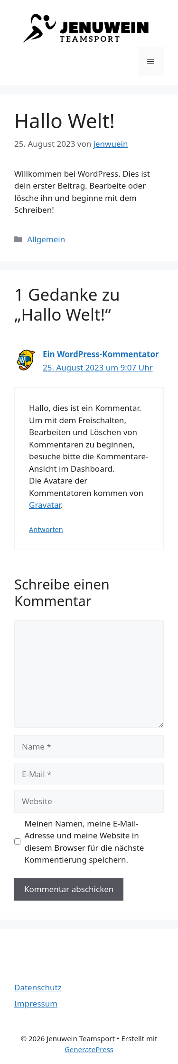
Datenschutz (38, 987)
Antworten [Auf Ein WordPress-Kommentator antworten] (46, 529)
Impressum (35, 1003)
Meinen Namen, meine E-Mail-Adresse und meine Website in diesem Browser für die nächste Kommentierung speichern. (84, 841)
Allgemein (46, 239)
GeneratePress (89, 1049)
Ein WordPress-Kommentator (101, 354)
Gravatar (45, 504)
